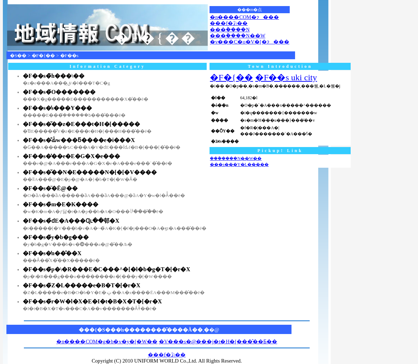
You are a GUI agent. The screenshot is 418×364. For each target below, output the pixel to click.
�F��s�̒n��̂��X (52, 253)
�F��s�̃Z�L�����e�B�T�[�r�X (81, 285)
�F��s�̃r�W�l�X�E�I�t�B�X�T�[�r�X (92, 301)
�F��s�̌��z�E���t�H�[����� (81, 124)
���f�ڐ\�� (229, 23)
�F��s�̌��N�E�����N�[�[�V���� (90, 172)
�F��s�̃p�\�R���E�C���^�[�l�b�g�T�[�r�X (106, 269)
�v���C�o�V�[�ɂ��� (249, 42)
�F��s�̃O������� (59, 92)
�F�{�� (43, 55)
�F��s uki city (286, 77)
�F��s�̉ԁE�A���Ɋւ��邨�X (71, 221)
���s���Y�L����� (239, 164)
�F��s (69, 55)
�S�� (18, 55)
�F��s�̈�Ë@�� (50, 188)
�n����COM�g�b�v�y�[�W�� (107, 341)
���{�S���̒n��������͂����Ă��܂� (144, 330)
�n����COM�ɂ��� (244, 17)
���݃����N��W (237, 36)
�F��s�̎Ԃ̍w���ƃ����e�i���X (79, 140)
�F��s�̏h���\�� (53, 76)
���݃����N (230, 29)
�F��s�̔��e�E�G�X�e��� (71, 156)
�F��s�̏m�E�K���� (60, 204)
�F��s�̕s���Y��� (57, 108)
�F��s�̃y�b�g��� (56, 237)
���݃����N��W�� (236, 158)
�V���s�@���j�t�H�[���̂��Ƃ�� (218, 341)
